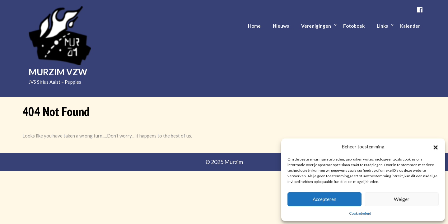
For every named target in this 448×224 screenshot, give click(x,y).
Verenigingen (316, 26)
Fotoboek (354, 26)
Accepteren (324, 199)
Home (254, 26)
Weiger (401, 199)
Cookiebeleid (360, 213)
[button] (435, 146)
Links (382, 26)
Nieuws (281, 26)
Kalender (410, 26)
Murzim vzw (58, 72)
